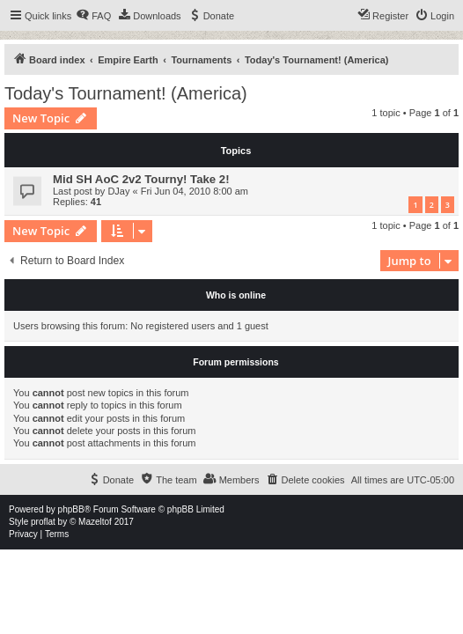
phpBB (71, 509)
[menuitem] (93, 15)
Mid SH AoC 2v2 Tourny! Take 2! (141, 179)
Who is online (236, 295)
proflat (43, 522)
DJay (118, 191)
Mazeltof (95, 522)
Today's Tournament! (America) (125, 93)
